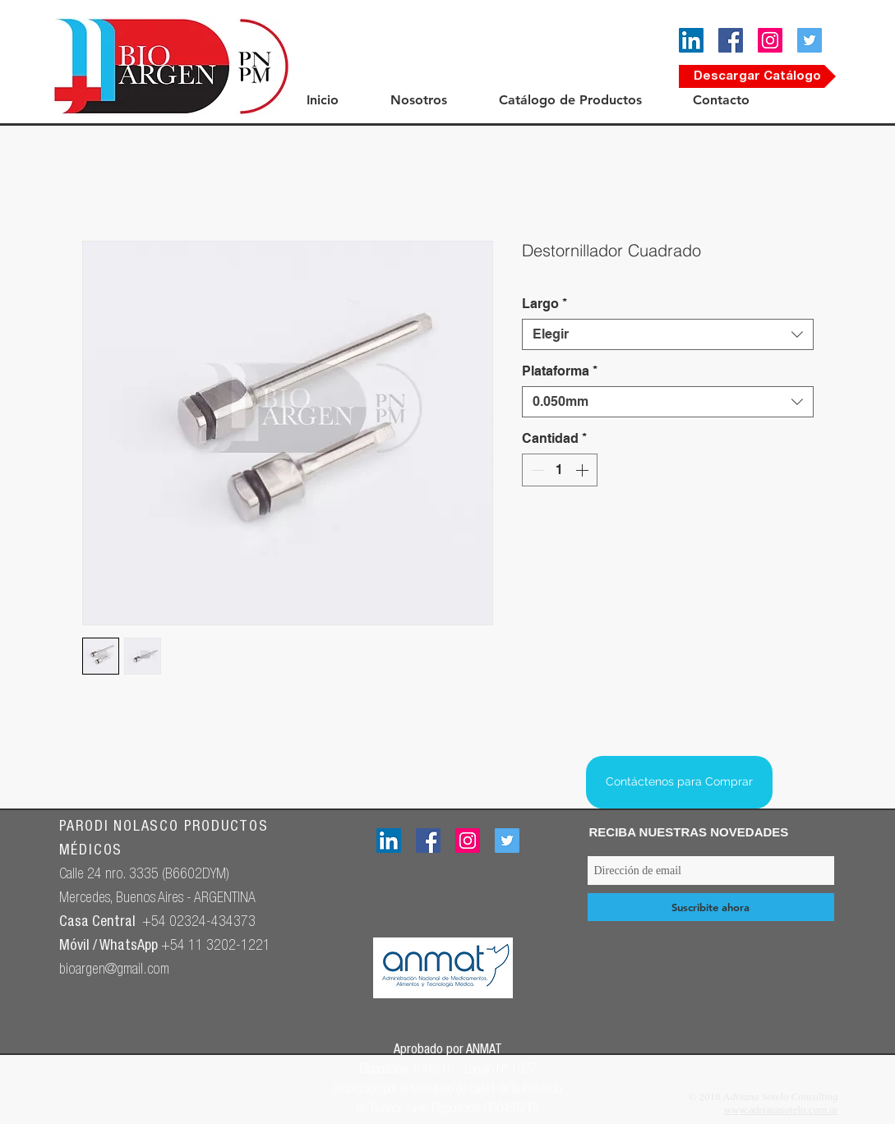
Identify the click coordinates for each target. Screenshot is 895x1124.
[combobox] (668, 334)
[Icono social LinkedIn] (691, 40)
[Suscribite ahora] (711, 907)
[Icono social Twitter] (809, 40)
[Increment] (583, 470)
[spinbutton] (559, 470)
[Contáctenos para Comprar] (679, 782)
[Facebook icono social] (730, 40)
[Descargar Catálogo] (757, 76)
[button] (436, 99)
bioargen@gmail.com (114, 970)
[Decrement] (535, 470)
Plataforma (559, 371)
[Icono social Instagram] (770, 40)
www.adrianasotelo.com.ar (781, 1109)
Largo (544, 303)
